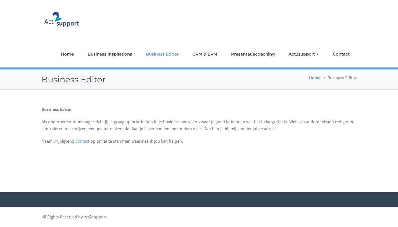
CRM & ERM (204, 54)
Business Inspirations (110, 54)
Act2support (303, 54)
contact (82, 141)
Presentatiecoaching (253, 54)
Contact (341, 54)
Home (67, 54)
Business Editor (162, 54)
